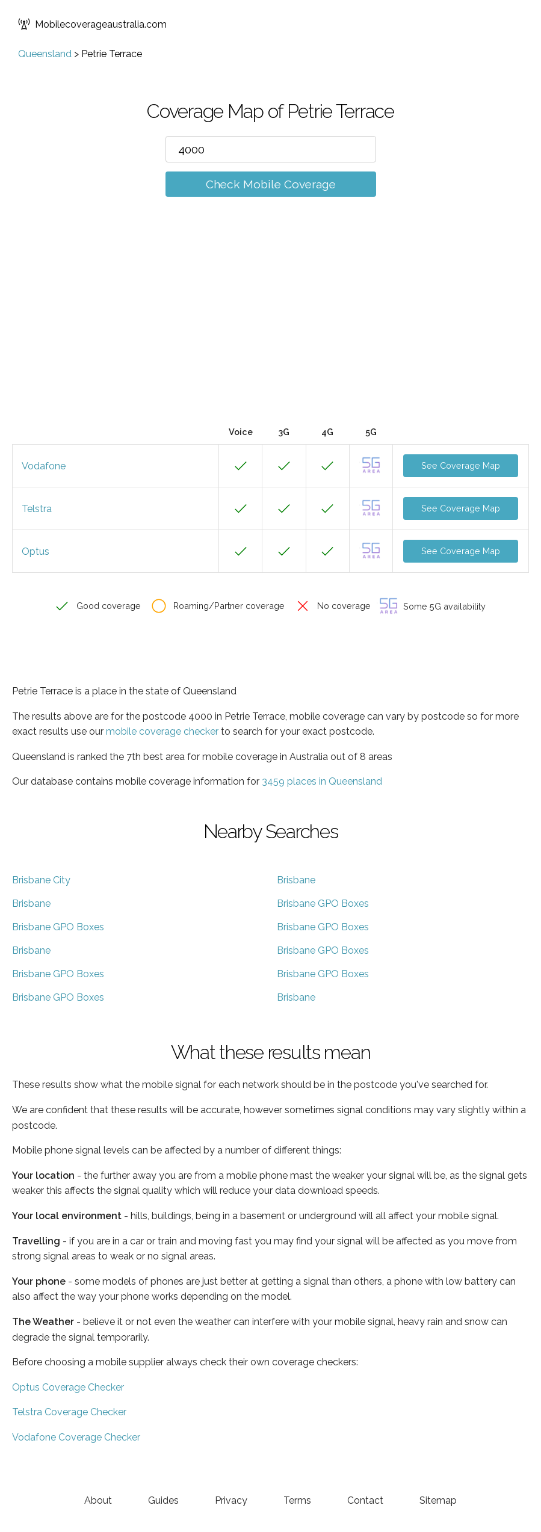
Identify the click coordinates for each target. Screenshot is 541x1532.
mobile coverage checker (162, 731)
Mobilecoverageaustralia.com (92, 24)
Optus (35, 551)
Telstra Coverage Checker (69, 1412)
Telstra (37, 508)
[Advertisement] (270, 329)
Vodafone (44, 466)
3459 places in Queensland (322, 781)
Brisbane (296, 880)
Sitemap (438, 1500)
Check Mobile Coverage (271, 184)
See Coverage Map (460, 465)
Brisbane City (41, 880)
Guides (163, 1500)
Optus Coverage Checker (68, 1387)
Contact (365, 1500)
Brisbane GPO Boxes (323, 903)
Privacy (231, 1500)
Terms (297, 1500)
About (98, 1500)
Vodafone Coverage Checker (76, 1437)
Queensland (45, 54)
